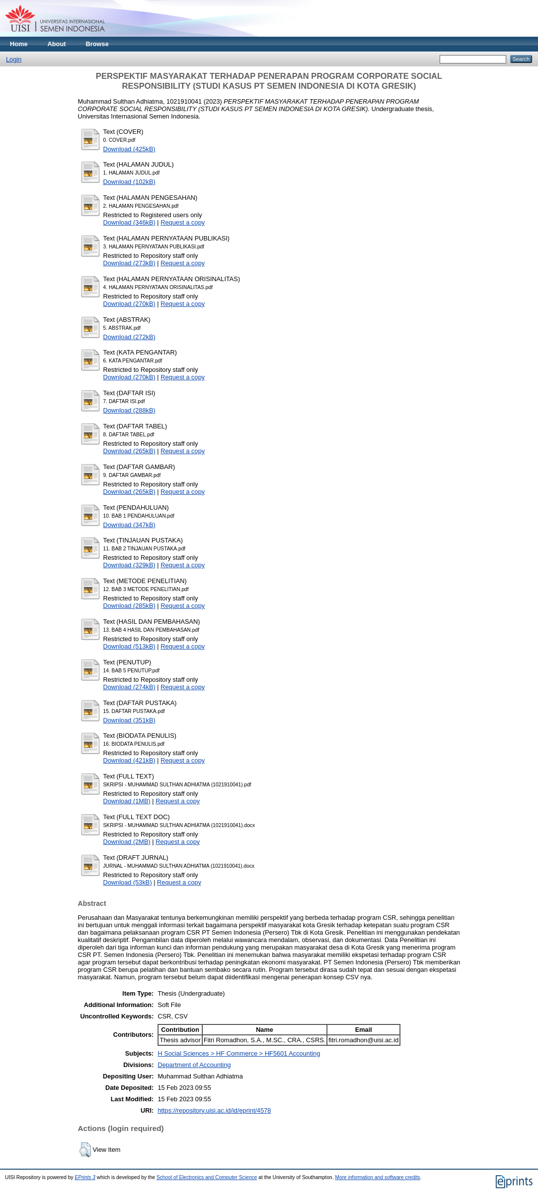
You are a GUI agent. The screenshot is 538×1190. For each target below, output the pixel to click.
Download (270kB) (129, 303)
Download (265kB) (129, 451)
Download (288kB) (129, 410)
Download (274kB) (129, 687)
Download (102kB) (129, 181)
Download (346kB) (129, 222)
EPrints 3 (85, 1177)
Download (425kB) (129, 149)
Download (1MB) (127, 801)
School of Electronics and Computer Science (206, 1177)
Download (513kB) (129, 646)
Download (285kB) (129, 605)
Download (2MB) (127, 841)
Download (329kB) (129, 565)
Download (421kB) (129, 760)
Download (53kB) (127, 882)
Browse (97, 44)
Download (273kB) (129, 263)
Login (13, 59)
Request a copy (182, 222)
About (57, 44)
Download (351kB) (129, 720)
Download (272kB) (129, 337)
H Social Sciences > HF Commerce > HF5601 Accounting (238, 1053)
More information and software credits (377, 1177)
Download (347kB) (129, 525)
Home (19, 44)
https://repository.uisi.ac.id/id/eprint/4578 (214, 1110)
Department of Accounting (194, 1065)
